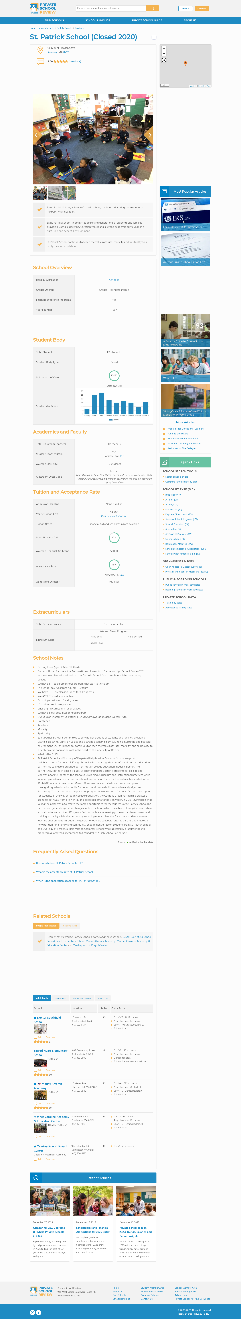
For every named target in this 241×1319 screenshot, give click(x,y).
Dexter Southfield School (137, 937)
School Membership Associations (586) (186, 549)
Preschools (102, 998)
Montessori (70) (173, 510)
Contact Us (147, 1299)
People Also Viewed (46, 925)
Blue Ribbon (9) (173, 495)
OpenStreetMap (204, 86)
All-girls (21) (171, 500)
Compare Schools (150, 1295)
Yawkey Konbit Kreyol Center (90, 945)
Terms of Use (185, 1314)
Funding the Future (178, 434)
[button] (185, 63)
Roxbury (52, 52)
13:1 (121, 456)
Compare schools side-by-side (181, 482)
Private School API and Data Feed (192, 1299)
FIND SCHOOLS (54, 20)
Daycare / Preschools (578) (179, 514)
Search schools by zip (176, 477)
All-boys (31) (171, 505)
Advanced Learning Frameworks (184, 444)
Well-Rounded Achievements (183, 439)
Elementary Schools (82, 998)
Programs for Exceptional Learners (186, 429)
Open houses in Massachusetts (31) (183, 567)
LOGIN (185, 9)
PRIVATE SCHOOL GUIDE (147, 20)
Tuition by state (173, 603)
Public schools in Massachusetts (182, 585)
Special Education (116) (177, 524)
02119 (66, 52)
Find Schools (119, 1295)
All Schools (42, 998)
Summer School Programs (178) (181, 519)
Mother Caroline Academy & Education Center (51, 1119)
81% (122, 575)
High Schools (60, 998)
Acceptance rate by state (178, 608)
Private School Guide (152, 1292)
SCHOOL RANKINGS (97, 20)
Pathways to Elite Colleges (182, 449)
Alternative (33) (173, 529)
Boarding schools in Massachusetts (184, 590)
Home (116, 1288)
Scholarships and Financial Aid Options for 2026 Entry (93, 1230)
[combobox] (109, 8)
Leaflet (192, 86)
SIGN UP (201, 9)
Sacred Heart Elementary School (66, 941)
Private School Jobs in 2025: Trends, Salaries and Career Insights (135, 1232)
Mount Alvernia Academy (101, 941)
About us (117, 1292)
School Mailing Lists (185, 1292)
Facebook (38, 1313)
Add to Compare (46, 1037)
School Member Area (186, 1288)
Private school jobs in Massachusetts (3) (186, 572)
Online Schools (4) (175, 539)
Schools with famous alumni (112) (182, 554)
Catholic (114, 280)
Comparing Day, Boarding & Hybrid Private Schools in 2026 (49, 1232)
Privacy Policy (201, 1314)
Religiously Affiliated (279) (179, 544)
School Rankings (121, 1299)
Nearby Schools (70, 926)
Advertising (181, 1295)
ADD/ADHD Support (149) (178, 534)
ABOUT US (190, 20)
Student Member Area (152, 1288)
